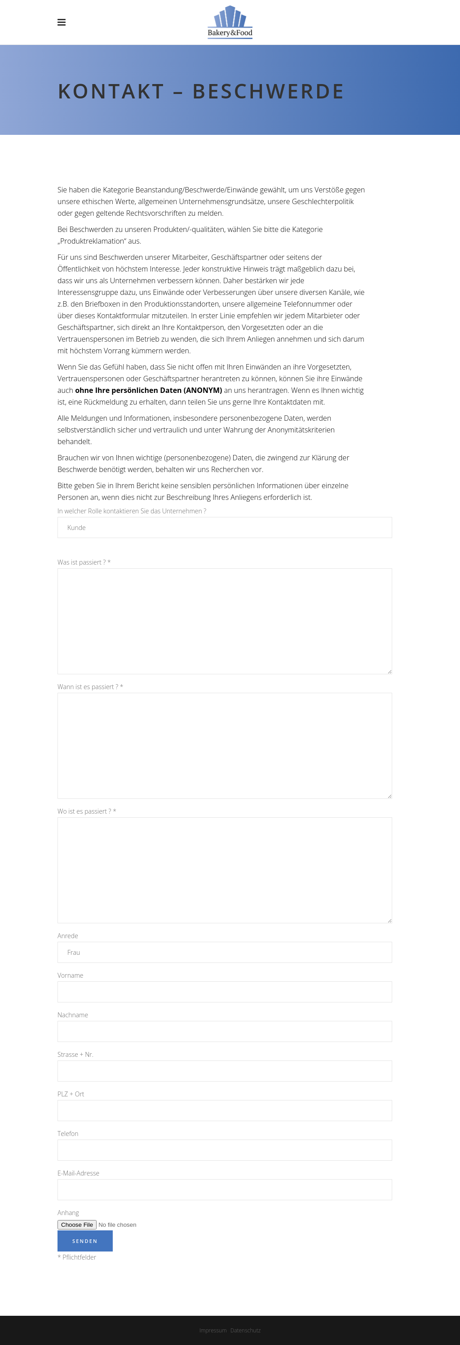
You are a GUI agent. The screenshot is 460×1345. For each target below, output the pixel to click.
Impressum (213, 1330)
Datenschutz (245, 1330)
